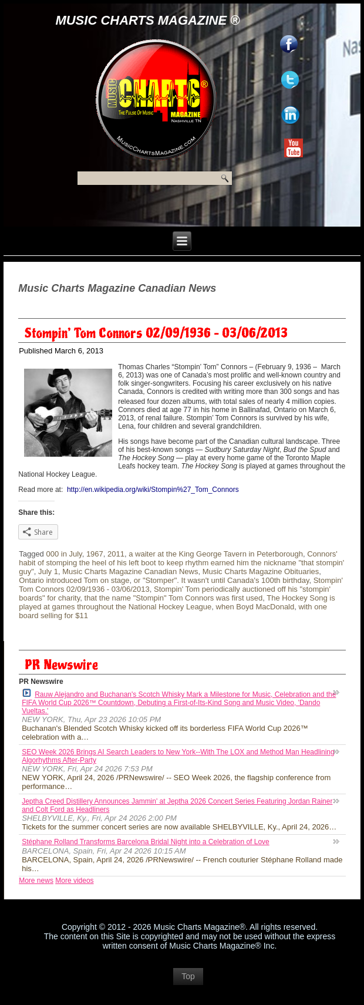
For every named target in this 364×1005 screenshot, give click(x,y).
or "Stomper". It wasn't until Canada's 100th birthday (221, 580)
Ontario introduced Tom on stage (74, 580)
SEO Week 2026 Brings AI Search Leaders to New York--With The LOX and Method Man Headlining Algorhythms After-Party (178, 756)
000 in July (64, 553)
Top (188, 976)
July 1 (48, 571)
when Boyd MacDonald (255, 606)
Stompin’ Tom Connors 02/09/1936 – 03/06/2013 (156, 333)
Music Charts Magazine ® (147, 20)
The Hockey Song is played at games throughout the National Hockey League (177, 602)
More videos (74, 880)
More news (36, 880)
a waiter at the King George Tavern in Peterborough (216, 553)
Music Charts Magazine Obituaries (261, 571)
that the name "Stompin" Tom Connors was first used (174, 597)
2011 (115, 553)
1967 (94, 553)
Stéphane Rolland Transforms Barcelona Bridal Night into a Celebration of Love (145, 842)
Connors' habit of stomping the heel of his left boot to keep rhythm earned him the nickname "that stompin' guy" (181, 562)
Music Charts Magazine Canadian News (130, 571)
